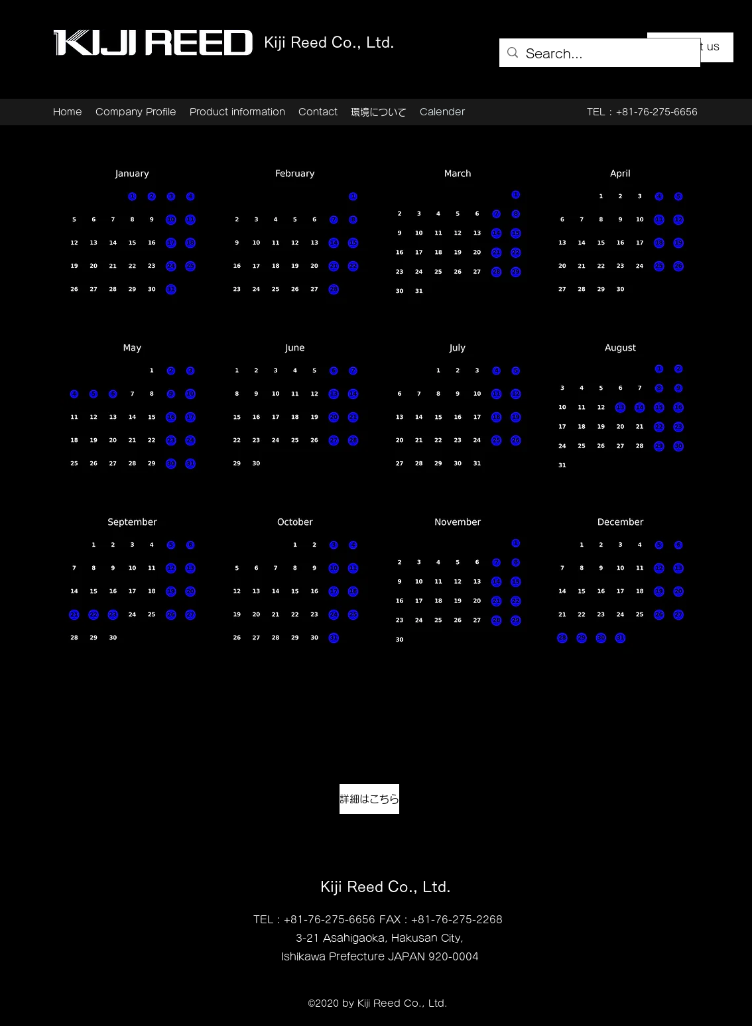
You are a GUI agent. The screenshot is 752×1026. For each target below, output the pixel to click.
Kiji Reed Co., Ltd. (329, 42)
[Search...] (599, 54)
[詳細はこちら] (369, 799)
